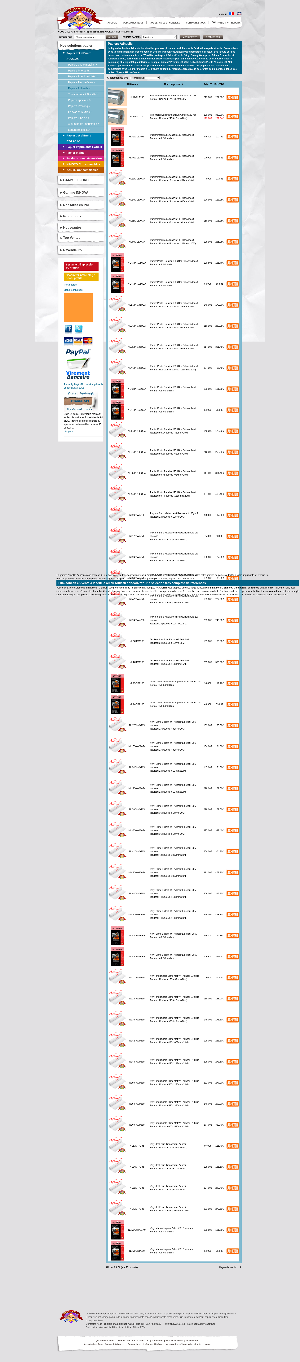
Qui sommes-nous (105, 1340)
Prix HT (208, 84)
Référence (132, 84)
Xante (208, 1344)
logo (80, 18)
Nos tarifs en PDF (76, 205)
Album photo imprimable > (83, 123)
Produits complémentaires (84, 158)
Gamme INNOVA (75, 192)
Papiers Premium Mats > (83, 76)
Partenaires (70, 284)
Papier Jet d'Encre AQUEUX (99, 32)
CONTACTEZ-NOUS (196, 23)
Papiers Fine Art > (79, 117)
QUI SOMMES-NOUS (133, 23)
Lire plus (68, 431)
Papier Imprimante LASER (84, 147)
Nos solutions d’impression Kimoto (183, 1344)
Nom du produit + (173, 84)
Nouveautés (72, 227)
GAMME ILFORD (76, 180)
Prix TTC (219, 84)
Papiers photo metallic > (82, 64)
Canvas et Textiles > (80, 112)
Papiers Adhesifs (124, 32)
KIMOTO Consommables (83, 164)
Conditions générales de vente (167, 1340)
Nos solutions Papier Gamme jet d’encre (103, 1344)
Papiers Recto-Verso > (81, 82)
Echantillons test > (79, 129)
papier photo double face (181, 578)
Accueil (79, 32)
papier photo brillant (157, 578)
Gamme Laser (135, 1344)
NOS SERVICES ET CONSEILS (165, 23)
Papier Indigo (75, 152)
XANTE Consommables (82, 169)
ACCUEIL (112, 23)
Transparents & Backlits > (83, 94)
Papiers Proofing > (79, 106)
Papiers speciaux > (79, 100)
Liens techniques (73, 289)
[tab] (82, 238)
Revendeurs (72, 250)
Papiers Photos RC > (80, 70)
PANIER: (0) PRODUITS (226, 22)
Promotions (72, 216)
